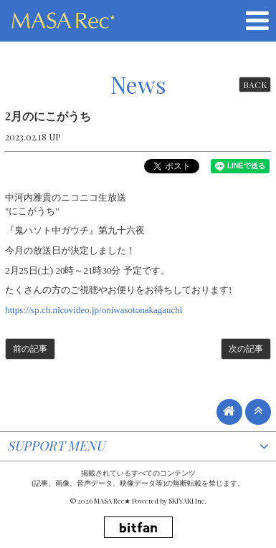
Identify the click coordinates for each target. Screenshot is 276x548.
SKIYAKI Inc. (187, 501)
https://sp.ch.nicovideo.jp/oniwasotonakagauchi (93, 309)
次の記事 (246, 349)
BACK (255, 84)
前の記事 (30, 349)
